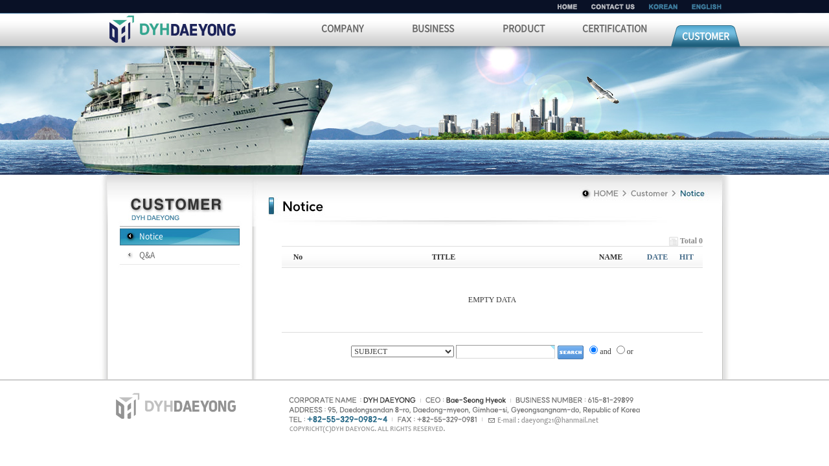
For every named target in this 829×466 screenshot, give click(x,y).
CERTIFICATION (614, 27)
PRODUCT (524, 27)
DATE (657, 256)
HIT (686, 256)
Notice (151, 236)
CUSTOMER (705, 35)
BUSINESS (433, 27)
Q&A (147, 255)
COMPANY (342, 27)
